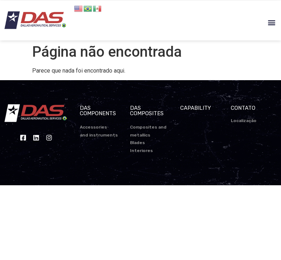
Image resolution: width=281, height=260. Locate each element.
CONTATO (243, 108)
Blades (137, 142)
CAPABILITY (195, 108)
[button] (271, 23)
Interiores (141, 150)
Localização (243, 120)
